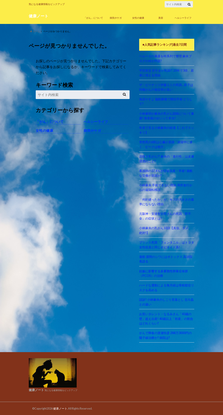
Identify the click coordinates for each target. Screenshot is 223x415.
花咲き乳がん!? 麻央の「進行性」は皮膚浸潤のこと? (166, 159)
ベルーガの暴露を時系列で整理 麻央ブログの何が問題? (165, 58)
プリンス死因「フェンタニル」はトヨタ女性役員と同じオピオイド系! (166, 244)
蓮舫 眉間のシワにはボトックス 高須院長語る (165, 259)
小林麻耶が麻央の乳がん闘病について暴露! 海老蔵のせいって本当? (166, 116)
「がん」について (93, 17)
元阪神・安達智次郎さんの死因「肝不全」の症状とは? (165, 216)
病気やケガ (116, 17)
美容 (160, 17)
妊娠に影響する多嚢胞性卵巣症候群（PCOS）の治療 (163, 273)
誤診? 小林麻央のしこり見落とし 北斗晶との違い (166, 302)
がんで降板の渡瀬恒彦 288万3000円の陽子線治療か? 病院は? (165, 335)
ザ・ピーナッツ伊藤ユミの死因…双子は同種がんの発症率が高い (166, 87)
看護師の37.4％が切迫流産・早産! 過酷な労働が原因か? (166, 173)
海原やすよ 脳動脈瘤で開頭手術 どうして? (165, 101)
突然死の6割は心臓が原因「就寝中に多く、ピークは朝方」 (166, 144)
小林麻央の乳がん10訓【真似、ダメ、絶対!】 (165, 230)
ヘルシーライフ (183, 17)
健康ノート (38, 16)
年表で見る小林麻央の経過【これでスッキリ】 (166, 130)
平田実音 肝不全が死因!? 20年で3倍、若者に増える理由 (166, 73)
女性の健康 (138, 17)
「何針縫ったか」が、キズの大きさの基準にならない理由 (166, 202)
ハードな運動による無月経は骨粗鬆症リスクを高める (166, 287)
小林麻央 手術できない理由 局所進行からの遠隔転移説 (165, 187)
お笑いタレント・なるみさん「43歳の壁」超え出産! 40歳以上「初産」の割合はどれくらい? (166, 318)
